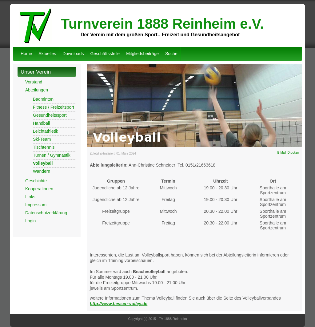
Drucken (293, 152)
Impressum (35, 204)
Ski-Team (42, 139)
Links (30, 196)
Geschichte (36, 180)
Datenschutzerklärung (46, 212)
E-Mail (281, 152)
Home (26, 53)
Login (30, 220)
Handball (41, 123)
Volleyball (43, 163)
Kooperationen (39, 188)
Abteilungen (36, 89)
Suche (171, 53)
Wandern (41, 171)
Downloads (73, 53)
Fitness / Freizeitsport (53, 107)
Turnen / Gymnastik (51, 155)
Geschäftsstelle (105, 53)
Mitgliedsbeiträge (142, 53)
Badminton (43, 99)
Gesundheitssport (50, 115)
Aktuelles (47, 53)
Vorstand (33, 81)
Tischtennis (43, 147)
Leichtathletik (45, 131)
